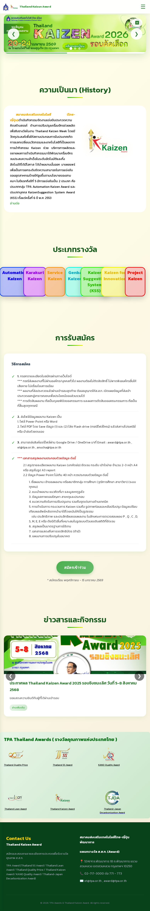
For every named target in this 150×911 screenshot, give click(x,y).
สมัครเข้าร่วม (75, 568)
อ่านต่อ (14, 203)
